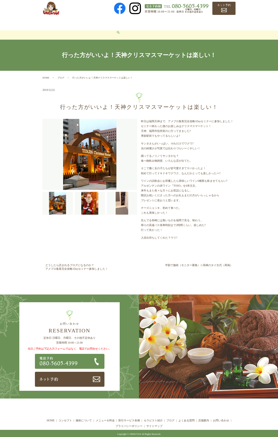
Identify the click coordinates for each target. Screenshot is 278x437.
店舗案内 (220, 22)
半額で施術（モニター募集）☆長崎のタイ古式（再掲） (199, 259)
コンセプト (65, 22)
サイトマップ (154, 420)
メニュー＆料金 (110, 22)
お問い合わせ (53, 29)
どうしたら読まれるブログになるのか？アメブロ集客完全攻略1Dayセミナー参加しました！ (76, 261)
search (69, 29)
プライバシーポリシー (128, 420)
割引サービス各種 (137, 22)
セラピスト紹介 (164, 22)
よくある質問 (201, 22)
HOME (49, 22)
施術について (86, 22)
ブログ (183, 22)
